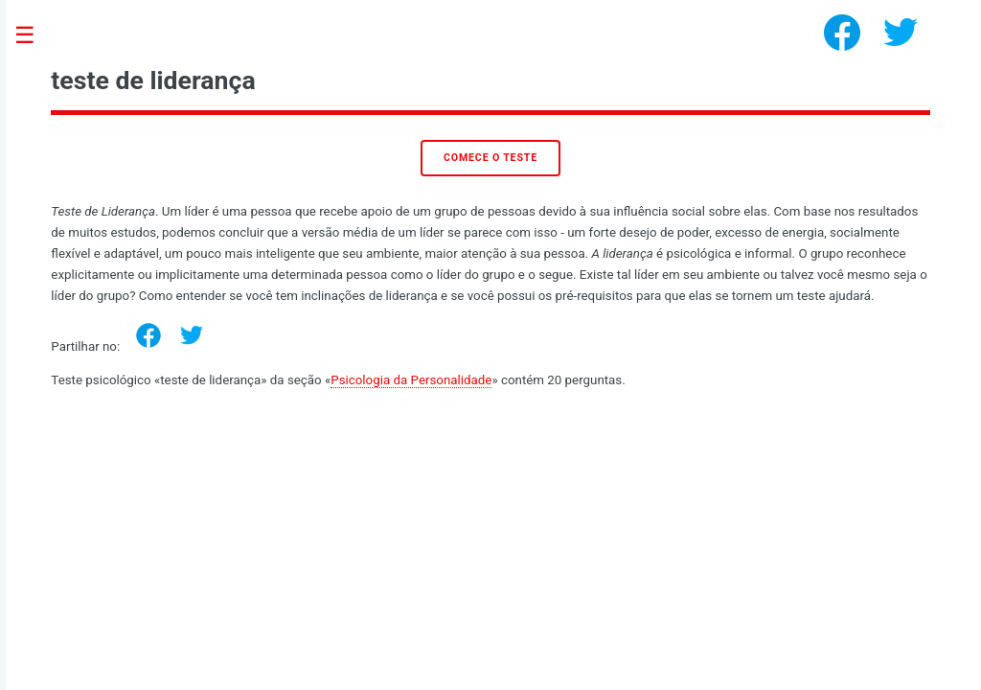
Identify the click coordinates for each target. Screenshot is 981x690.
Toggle (34, 36)
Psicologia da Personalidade (411, 380)
